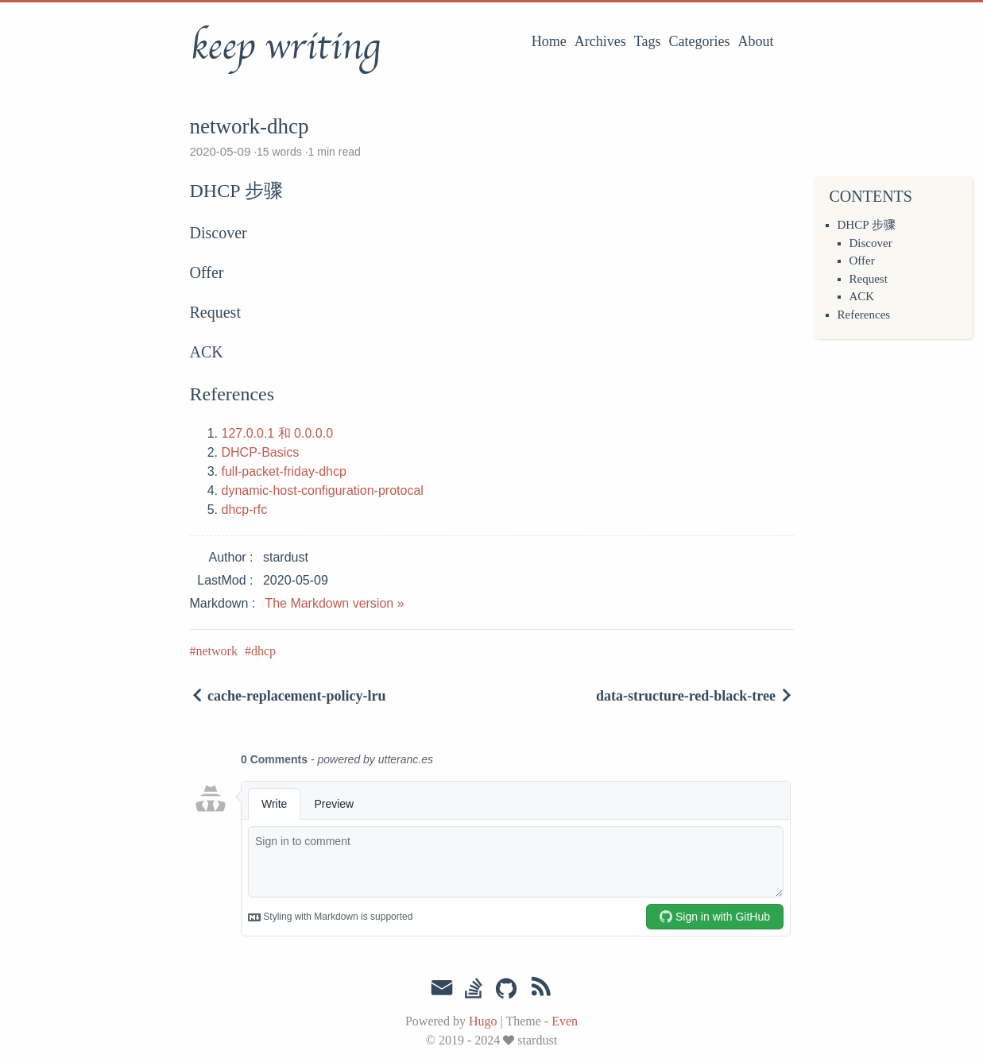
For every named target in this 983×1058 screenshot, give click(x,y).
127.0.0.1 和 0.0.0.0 (278, 433)
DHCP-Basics (261, 452)
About (756, 41)
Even (564, 1021)
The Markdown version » (334, 603)
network (217, 651)
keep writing (285, 47)
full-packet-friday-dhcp (284, 471)
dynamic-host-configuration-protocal (323, 490)
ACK (862, 296)
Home (549, 41)
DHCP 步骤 (867, 224)
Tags (647, 41)
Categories (699, 41)
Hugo (483, 1021)
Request (868, 278)
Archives (600, 41)
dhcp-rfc (245, 509)
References (864, 314)
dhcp (263, 651)
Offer (862, 260)
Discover (870, 243)
